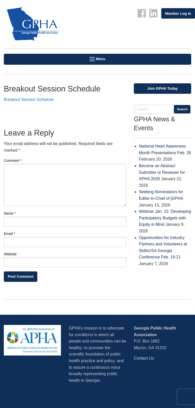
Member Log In (178, 13)
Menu (97, 59)
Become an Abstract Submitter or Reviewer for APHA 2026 (162, 172)
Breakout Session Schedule (29, 99)
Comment (13, 161)
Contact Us (144, 358)
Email (9, 234)
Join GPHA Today (162, 88)
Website (10, 254)
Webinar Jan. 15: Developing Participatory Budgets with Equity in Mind (165, 218)
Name (10, 213)
